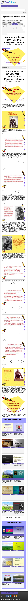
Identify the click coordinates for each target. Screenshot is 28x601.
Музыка (23, 24)
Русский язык (17, 28)
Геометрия (9, 22)
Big (10, 2)
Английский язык (9, 20)
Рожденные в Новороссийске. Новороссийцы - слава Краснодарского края (7, 551)
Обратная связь (16, 597)
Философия (13, 30)
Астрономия (15, 20)
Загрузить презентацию (10, 6)
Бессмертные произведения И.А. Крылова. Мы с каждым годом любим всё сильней (7, 495)
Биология (20, 20)
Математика (14, 24)
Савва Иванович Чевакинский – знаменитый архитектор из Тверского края (19, 535)
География (4, 22)
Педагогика (11, 28)
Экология (13, 32)
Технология (22, 28)
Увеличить (23, 45)
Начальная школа (8, 26)
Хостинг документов (9, 599)
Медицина (18, 24)
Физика (3, 30)
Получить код (5, 45)
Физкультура (8, 30)
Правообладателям (8, 597)
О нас (2, 597)
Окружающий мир (5, 28)
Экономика (17, 32)
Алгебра (3, 20)
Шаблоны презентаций (6, 32)
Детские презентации (15, 22)
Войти (25, 12)
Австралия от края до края (6, 566)
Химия (18, 30)
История (3, 24)
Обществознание (18, 26)
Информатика (23, 22)
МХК (3, 26)
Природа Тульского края (18, 581)
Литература (8, 24)
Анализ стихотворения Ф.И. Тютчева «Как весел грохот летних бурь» (7, 479)
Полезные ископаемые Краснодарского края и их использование (6, 535)
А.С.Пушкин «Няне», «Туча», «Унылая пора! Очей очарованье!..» (7, 432)
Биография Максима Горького (19, 494)
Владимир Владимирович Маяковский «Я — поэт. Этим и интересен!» (19, 511)
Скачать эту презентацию (14, 43)
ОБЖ (13, 26)
